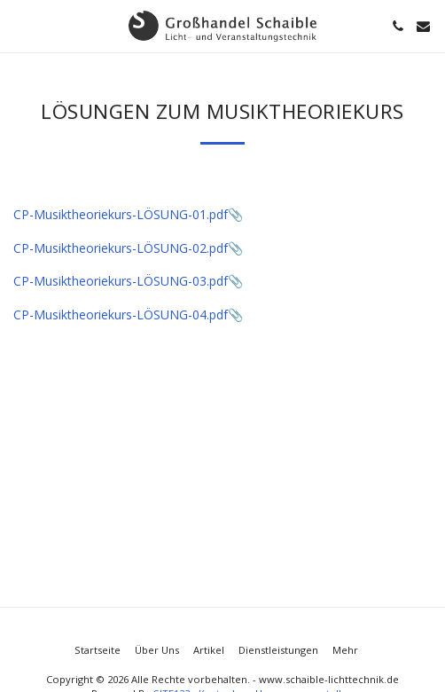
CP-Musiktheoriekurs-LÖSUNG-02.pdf (120, 248)
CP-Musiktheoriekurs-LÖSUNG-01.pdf (120, 214)
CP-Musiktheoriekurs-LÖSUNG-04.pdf (120, 314)
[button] (19, 25)
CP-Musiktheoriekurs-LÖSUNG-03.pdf (120, 280)
